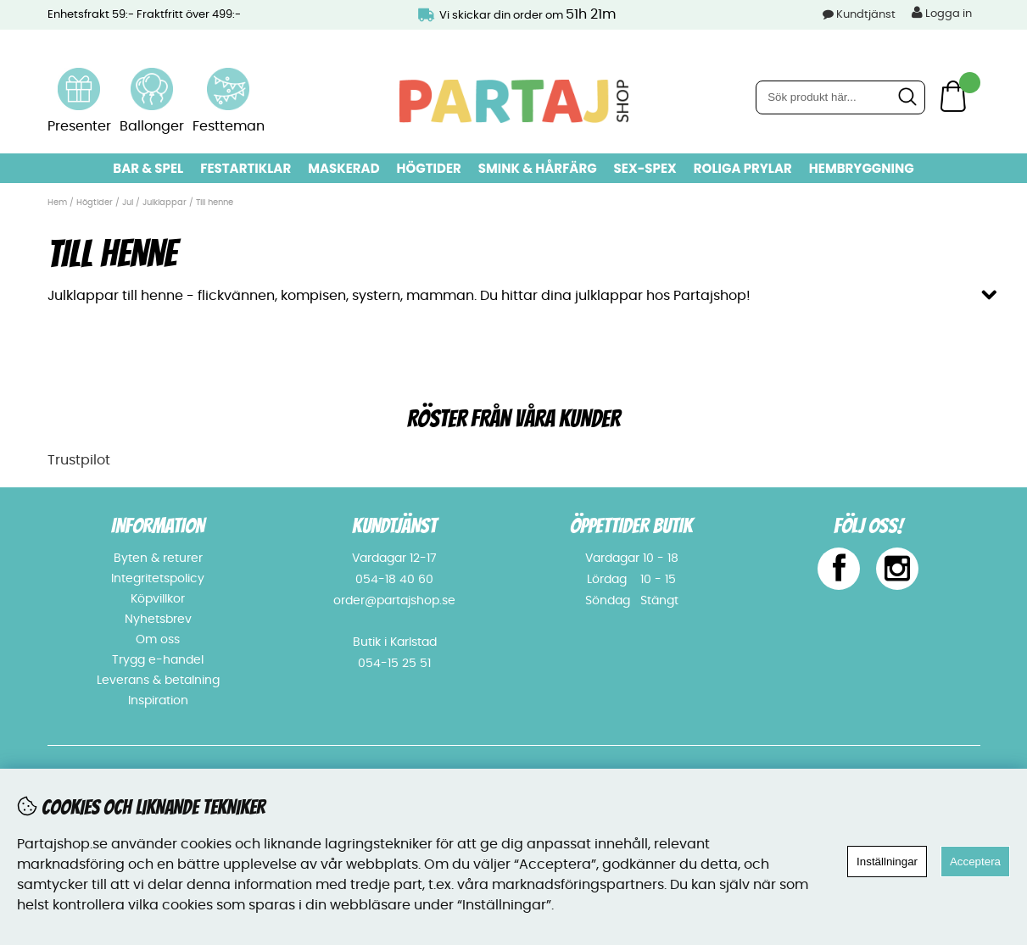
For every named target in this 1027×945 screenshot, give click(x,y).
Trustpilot (78, 460)
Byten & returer (158, 558)
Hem (57, 202)
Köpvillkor (158, 599)
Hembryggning (861, 168)
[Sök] (840, 97)
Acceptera (975, 861)
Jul (127, 202)
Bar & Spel (148, 168)
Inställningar (887, 861)
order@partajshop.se (394, 601)
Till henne (214, 202)
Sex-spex (645, 168)
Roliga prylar (743, 168)
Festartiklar (245, 168)
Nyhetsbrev (158, 619)
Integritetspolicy (157, 579)
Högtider (429, 168)
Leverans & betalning (158, 681)
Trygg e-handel (158, 660)
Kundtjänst (866, 14)
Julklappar (164, 202)
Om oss (158, 640)
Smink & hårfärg (537, 168)
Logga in (942, 12)
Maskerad (343, 168)
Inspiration (158, 701)
